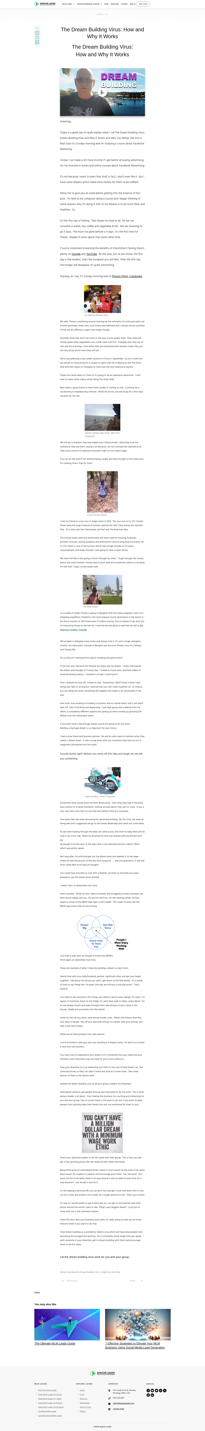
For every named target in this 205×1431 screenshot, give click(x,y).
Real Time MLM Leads (47, 1390)
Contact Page (118, 1409)
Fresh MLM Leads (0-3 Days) (50, 1394)
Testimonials (85, 1403)
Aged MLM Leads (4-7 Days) (50, 1399)
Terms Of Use (85, 1407)
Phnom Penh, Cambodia (127, 276)
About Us (83, 1399)
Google (76, 253)
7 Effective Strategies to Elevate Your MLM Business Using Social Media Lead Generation (138, 1330)
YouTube (91, 253)
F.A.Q (82, 1394)
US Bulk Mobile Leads (47, 1411)
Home (82, 1390)
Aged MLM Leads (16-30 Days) (51, 1407)
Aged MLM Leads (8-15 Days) (50, 1403)
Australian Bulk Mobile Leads (50, 1416)
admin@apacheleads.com (123, 1403)
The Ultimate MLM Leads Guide (67, 1330)
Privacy (83, 1411)
